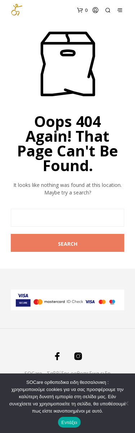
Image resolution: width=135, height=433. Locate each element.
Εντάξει (69, 422)
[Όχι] (126, 403)
